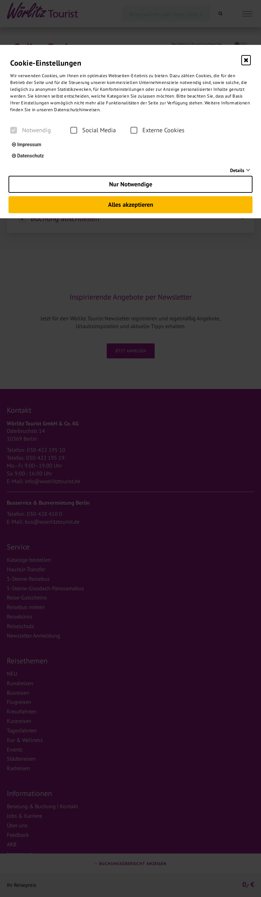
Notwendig (30, 130)
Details (237, 170)
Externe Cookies (157, 130)
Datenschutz (28, 155)
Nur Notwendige (130, 184)
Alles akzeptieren (130, 204)
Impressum (26, 144)
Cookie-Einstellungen (45, 62)
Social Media (93, 130)
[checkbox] (13, 130)
